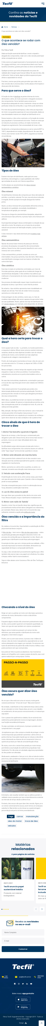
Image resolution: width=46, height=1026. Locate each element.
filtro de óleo (7, 532)
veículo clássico (9, 304)
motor (7, 64)
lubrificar (17, 96)
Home (5, 27)
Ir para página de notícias (23, 854)
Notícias (14, 27)
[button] (36, 909)
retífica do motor (29, 512)
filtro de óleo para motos (30, 532)
